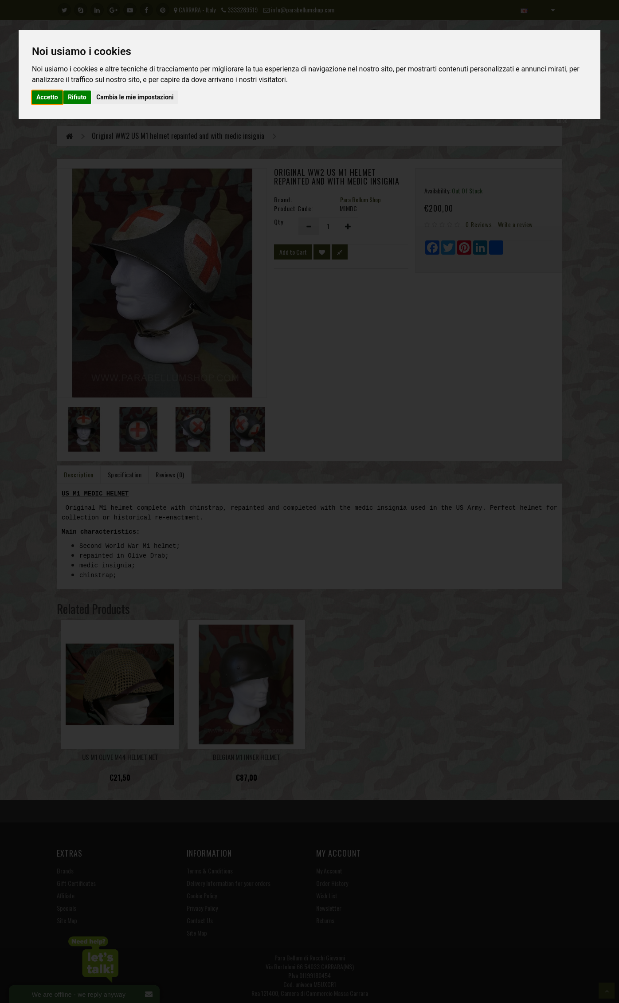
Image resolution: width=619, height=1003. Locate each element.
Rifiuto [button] (77, 97)
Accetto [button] (47, 97)
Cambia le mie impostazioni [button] (134, 97)
